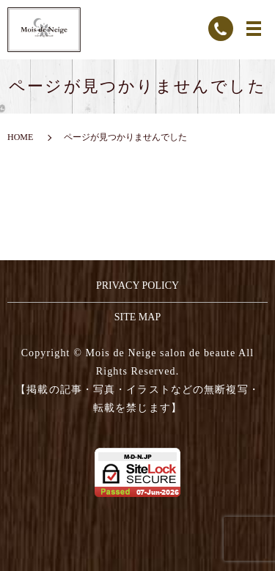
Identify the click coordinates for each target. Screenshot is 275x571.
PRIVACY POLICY (137, 285)
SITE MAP (137, 317)
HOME (20, 137)
